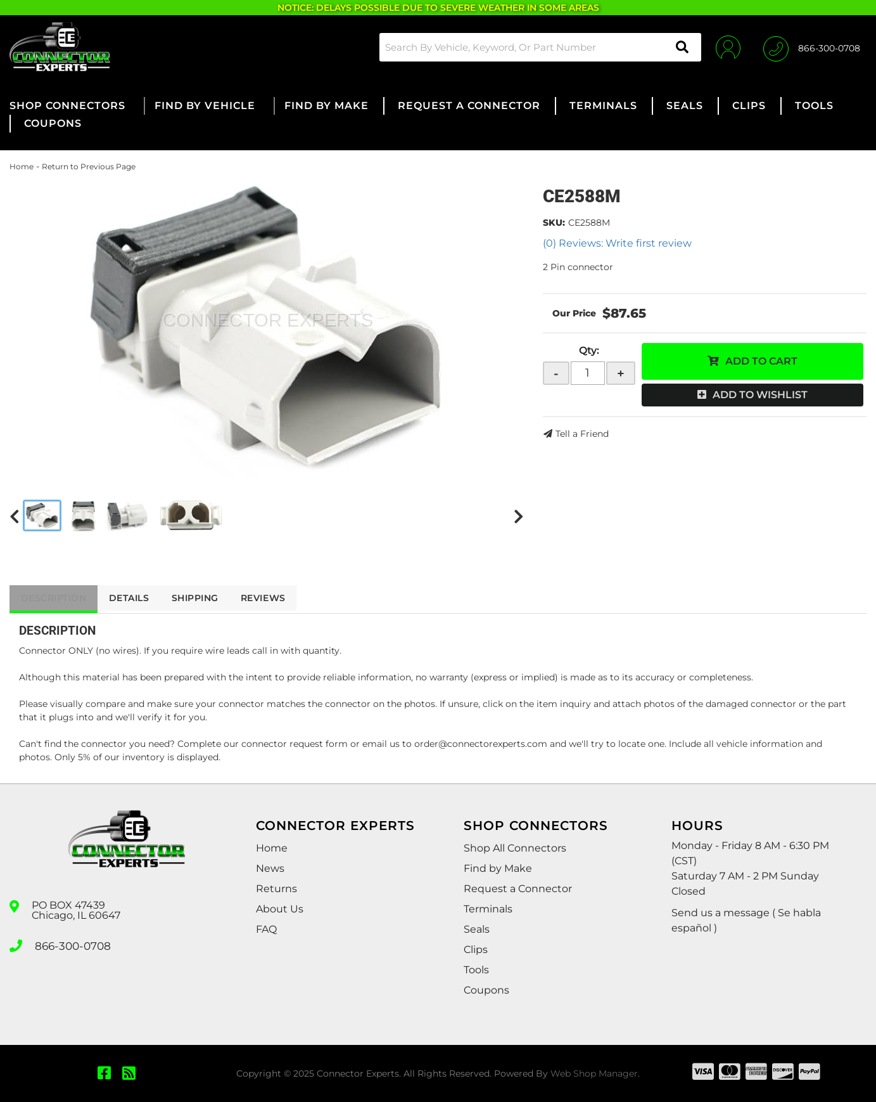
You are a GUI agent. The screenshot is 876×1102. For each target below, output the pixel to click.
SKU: (554, 222)
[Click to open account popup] (725, 47)
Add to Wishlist (760, 395)
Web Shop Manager (594, 1073)
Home (22, 166)
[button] (536, 47)
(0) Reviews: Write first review (617, 243)
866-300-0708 (71, 945)
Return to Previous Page (89, 166)
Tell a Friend (582, 433)
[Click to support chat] (811, 47)
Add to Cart (761, 361)
